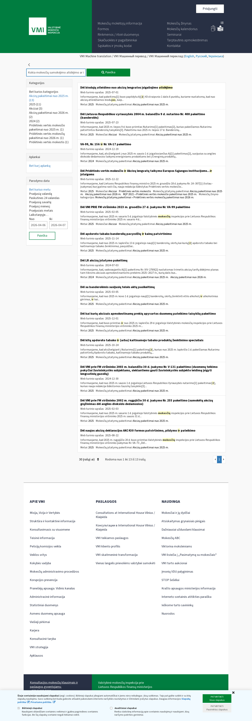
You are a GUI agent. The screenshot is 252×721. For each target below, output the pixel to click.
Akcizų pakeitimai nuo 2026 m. (49, 115)
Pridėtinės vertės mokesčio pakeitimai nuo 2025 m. (47, 127)
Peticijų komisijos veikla (45, 546)
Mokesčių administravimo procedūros (54, 571)
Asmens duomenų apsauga (47, 613)
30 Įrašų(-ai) (89, 459)
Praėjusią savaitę (40, 202)
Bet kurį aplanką (39, 166)
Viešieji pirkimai (40, 622)
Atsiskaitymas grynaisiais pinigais (183, 521)
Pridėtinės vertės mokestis (49, 142)
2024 (34, 121)
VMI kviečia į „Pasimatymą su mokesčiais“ (189, 555)
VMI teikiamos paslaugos (112, 538)
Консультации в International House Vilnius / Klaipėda (125, 527)
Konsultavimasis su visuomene (50, 529)
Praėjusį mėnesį (39, 206)
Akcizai (35, 108)
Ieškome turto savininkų (177, 605)
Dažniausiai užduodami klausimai (183, 529)
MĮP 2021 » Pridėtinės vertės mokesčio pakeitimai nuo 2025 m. (160, 194)
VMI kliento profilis (108, 546)
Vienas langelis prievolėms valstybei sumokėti (125, 563)
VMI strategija (39, 647)
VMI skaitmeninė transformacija (117, 555)
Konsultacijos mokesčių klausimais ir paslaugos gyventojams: (54, 684)
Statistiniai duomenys (44, 605)
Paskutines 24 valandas (44, 198)
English (189, 56)
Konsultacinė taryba (43, 639)
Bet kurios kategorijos (43, 92)
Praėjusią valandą (40, 194)
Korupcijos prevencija (43, 580)
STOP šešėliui (170, 580)
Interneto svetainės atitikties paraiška (186, 597)
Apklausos (36, 655)
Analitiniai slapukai (123, 708)
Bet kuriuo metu (39, 189)
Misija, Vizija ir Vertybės (45, 513)
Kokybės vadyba (40, 563)
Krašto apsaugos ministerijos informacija (188, 588)
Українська (215, 56)
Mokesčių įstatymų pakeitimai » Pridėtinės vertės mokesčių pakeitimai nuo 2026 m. (144, 197)
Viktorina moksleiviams (177, 546)
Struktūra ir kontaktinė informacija (52, 521)
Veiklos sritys (38, 555)
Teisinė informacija (42, 538)
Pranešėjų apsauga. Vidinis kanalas (52, 588)
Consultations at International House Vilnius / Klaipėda (125, 515)
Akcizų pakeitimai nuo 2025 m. (49, 98)
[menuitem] (120, 23)
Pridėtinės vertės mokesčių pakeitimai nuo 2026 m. (47, 136)
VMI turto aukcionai (174, 563)
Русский (201, 56)
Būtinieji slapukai (30, 708)
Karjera (34, 630)
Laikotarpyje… (38, 215)
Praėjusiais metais (41, 210)
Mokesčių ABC (171, 538)
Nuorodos (168, 613)
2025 (35, 104)
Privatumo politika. (41, 702)
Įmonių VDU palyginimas (177, 571)
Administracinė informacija (47, 597)
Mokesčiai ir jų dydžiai (176, 513)
